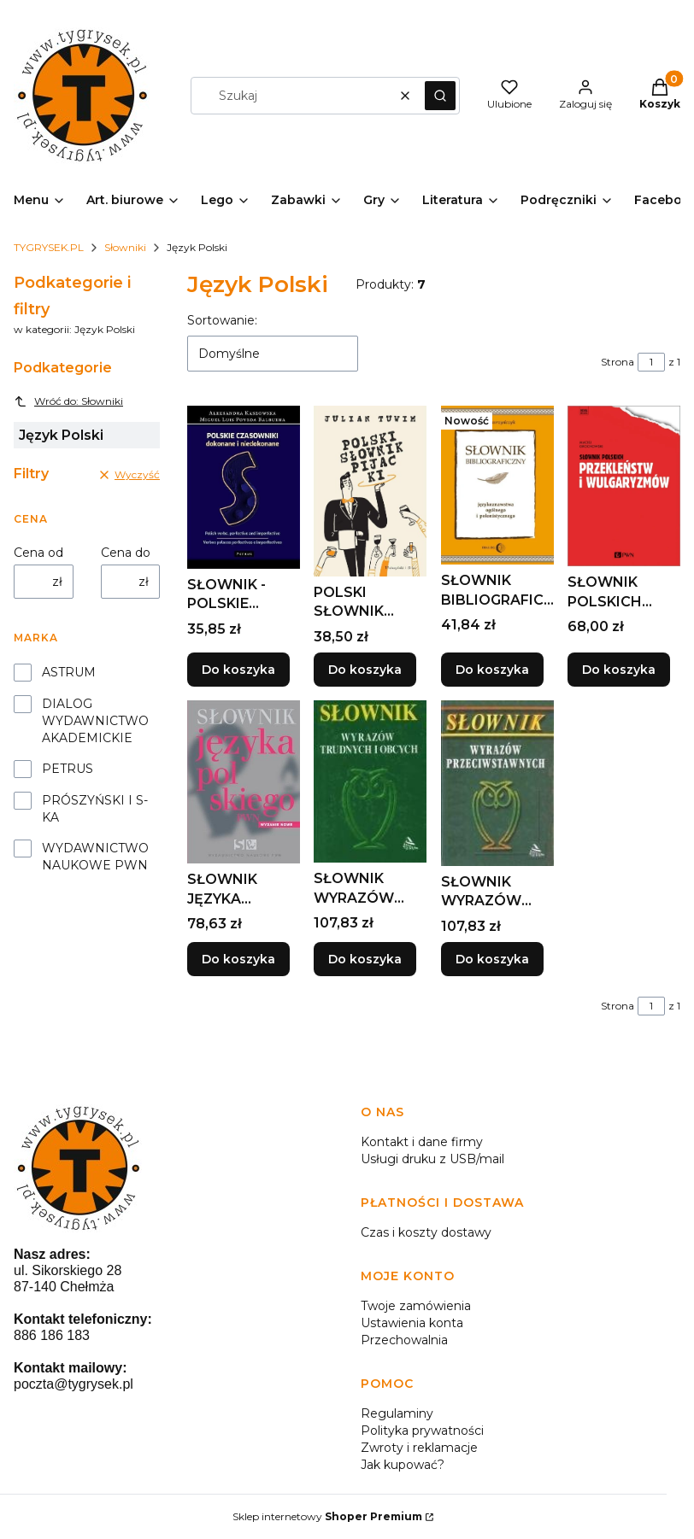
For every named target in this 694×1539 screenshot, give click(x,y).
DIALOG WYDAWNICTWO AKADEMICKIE (95, 721)
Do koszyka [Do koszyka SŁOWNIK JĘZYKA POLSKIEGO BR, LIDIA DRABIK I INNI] (238, 959)
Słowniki (125, 247)
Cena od (38, 552)
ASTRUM (69, 672)
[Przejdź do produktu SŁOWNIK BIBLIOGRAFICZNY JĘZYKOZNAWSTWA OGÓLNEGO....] (497, 485)
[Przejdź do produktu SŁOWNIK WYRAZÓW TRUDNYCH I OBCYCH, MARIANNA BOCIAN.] (370, 781)
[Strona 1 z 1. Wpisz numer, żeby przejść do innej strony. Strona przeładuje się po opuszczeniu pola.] (651, 362)
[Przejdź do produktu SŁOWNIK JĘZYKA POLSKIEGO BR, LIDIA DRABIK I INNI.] (243, 781)
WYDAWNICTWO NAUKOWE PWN (95, 856)
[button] (440, 95)
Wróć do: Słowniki (68, 401)
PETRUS (67, 768)
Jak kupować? (402, 1464)
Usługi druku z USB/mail (432, 1159)
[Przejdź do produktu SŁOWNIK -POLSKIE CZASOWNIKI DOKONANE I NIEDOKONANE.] (243, 487)
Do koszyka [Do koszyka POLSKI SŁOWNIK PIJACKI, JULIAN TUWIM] (365, 669)
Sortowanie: (222, 320)
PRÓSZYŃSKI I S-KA (95, 809)
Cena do (125, 552)
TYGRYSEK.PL (49, 247)
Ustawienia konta (412, 1323)
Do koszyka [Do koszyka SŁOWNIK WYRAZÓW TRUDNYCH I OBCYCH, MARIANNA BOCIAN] (365, 959)
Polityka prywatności (422, 1430)
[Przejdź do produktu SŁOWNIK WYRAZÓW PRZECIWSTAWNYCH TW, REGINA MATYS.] (497, 783)
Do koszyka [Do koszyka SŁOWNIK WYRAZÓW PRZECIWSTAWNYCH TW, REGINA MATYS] (492, 959)
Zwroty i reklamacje (419, 1447)
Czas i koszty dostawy (426, 1232)
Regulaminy (397, 1413)
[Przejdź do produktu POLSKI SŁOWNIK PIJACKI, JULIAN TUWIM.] (370, 491)
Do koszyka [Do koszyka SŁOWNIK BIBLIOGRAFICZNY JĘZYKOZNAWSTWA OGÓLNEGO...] (492, 669)
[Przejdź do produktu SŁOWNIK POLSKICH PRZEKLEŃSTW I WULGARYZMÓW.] (624, 486)
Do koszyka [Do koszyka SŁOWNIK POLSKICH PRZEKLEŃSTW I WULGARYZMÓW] (619, 669)
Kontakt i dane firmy (422, 1142)
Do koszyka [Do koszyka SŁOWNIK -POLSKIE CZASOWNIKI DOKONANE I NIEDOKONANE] (238, 669)
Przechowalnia (404, 1340)
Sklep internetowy (327, 1516)
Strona (617, 361)
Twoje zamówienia (416, 1306)
